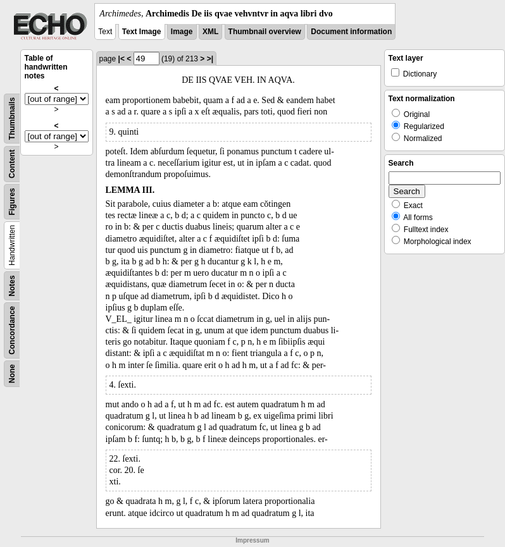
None (12, 373)
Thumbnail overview (264, 31)
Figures (12, 201)
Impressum (252, 540)
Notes (12, 285)
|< (121, 58)
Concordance (12, 330)
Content (12, 164)
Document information (351, 31)
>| (210, 58)
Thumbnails (12, 118)
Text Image (141, 31)
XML (210, 31)
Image (182, 31)
